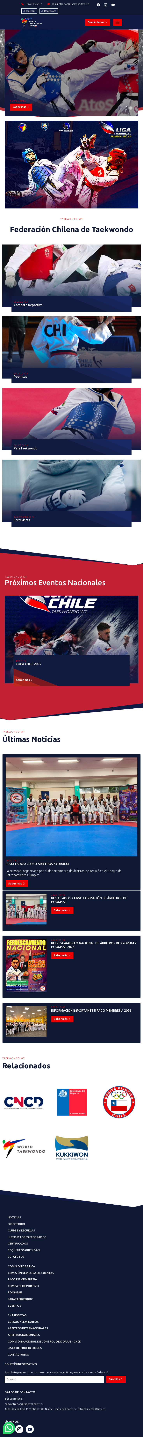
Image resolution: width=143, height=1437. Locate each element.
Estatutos (16, 1256)
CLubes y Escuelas (21, 1230)
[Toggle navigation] (117, 22)
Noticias (14, 1217)
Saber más (21, 107)
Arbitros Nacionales (24, 1334)
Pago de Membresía (22, 1279)
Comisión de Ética (21, 1266)
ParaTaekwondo (20, 1299)
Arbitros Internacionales (28, 1328)
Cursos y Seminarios (23, 1321)
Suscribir (116, 1379)
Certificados (18, 1243)
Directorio (16, 1224)
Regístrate (48, 11)
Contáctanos (98, 22)
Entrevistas (17, 1315)
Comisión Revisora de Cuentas (31, 1273)
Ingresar (29, 11)
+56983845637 (14, 1398)
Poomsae (15, 1292)
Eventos (14, 1305)
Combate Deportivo (23, 1286)
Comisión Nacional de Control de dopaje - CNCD (44, 1341)
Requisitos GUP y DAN (24, 1250)
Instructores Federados (27, 1237)
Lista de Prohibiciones (25, 1348)
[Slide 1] (126, 108)
